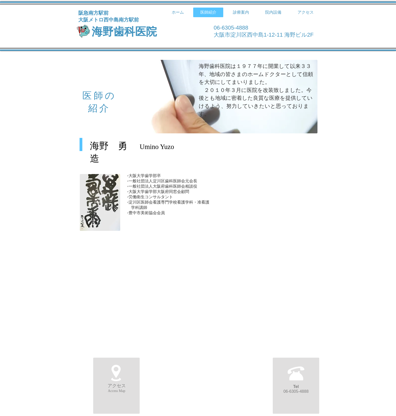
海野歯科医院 (124, 32)
